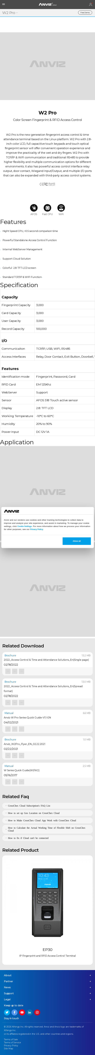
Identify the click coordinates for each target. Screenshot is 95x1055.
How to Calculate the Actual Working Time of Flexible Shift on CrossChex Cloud (46, 829)
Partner (8, 981)
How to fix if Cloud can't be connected (28, 838)
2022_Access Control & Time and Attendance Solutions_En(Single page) (46, 659)
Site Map (8, 1048)
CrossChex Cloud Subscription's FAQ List (29, 805)
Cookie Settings (24, 526)
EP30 (47, 949)
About (7, 975)
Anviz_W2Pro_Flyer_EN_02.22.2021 (24, 744)
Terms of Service (12, 1042)
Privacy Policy (36, 529)
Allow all (77, 541)
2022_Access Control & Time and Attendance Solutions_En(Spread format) (43, 689)
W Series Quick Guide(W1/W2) (22, 770)
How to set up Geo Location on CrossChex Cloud (34, 813)
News (7, 987)
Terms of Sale (11, 1039)
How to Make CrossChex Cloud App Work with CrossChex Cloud (42, 820)
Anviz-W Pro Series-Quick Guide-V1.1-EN (27, 717)
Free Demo (85, 12)
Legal (7, 999)
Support (9, 993)
